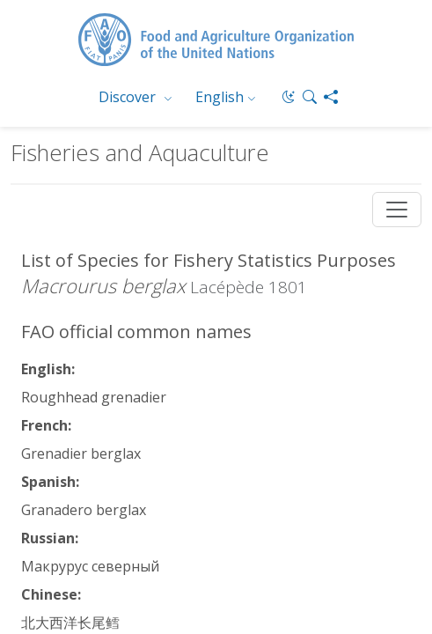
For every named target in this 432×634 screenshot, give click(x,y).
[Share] (331, 96)
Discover (129, 97)
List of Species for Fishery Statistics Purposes (208, 260)
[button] (310, 96)
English (219, 97)
